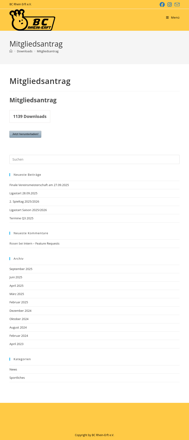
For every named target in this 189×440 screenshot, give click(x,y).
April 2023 (16, 344)
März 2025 (16, 294)
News (13, 369)
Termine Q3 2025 (21, 218)
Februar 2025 (18, 302)
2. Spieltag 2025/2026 (24, 201)
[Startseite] (10, 51)
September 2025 (20, 269)
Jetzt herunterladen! (25, 134)
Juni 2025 (15, 277)
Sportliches (17, 378)
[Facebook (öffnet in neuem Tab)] (162, 4)
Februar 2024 (18, 336)
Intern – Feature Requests (41, 243)
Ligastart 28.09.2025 (23, 193)
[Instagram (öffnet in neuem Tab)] (169, 4)
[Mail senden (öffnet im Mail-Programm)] (176, 4)
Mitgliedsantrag (47, 51)
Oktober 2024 (18, 319)
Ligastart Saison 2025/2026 (28, 210)
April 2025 (16, 286)
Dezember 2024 (20, 311)
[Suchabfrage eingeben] (94, 159)
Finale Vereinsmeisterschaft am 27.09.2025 (39, 185)
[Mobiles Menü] (173, 17)
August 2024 (18, 327)
